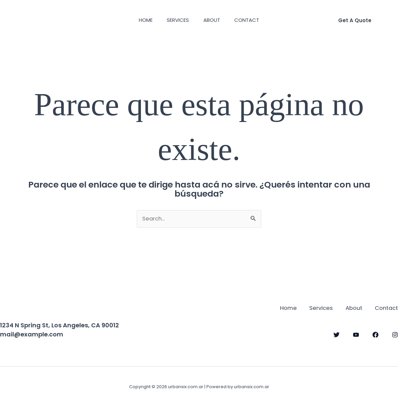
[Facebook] (375, 334)
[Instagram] (395, 334)
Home (142, 20)
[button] (355, 20)
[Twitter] (336, 334)
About (213, 20)
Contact (250, 20)
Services (177, 20)
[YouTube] (356, 334)
